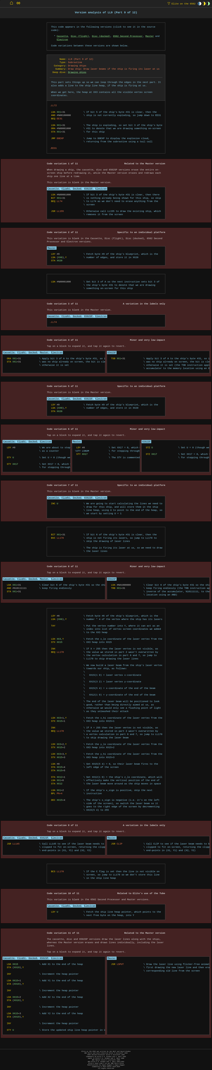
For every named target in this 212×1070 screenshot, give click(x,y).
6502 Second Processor (128, 36)
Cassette (62, 36)
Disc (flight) (80, 36)
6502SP (88, 188)
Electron (62, 39)
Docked (77, 188)
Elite (181, 3)
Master (149, 36)
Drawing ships (77, 72)
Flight (66, 188)
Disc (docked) (101, 36)
